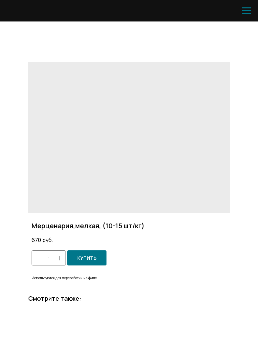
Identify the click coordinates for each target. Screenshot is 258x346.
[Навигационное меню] (246, 10)
